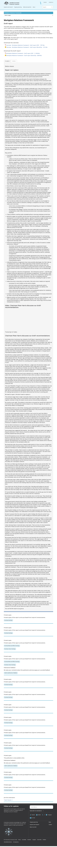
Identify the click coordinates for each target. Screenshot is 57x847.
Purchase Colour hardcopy (10, 649)
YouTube (32, 818)
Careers (45, 2)
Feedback (47, 840)
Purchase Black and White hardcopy (12, 645)
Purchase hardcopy (8, 620)
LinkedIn (38, 815)
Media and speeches (27, 7)
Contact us (51, 2)
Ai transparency (17, 842)
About (34, 7)
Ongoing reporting (18, 7)
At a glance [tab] (7, 61)
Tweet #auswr (8, 800)
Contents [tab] (14, 61)
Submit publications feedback (10, 673)
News (50, 822)
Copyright (36, 840)
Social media (41, 840)
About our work (33, 827)
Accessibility (24, 840)
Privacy (19, 840)
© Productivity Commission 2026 (10, 840)
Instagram (50, 815)
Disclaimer (30, 840)
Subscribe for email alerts (37, 811)
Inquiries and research (8, 7)
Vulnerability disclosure (8, 842)
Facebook (32, 815)
